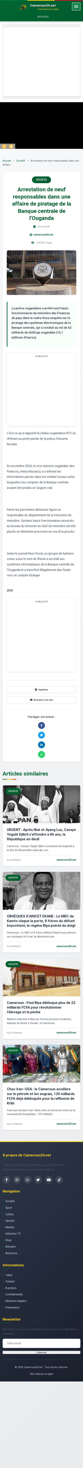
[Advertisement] (32, 61)
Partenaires (12, 1307)
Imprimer (41, 689)
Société (20, 160)
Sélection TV (13, 1233)
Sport (8, 1207)
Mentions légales (15, 1301)
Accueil (7, 160)
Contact (10, 1281)
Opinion (10, 1220)
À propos (10, 1288)
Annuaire (10, 1246)
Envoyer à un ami (41, 700)
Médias (10, 1227)
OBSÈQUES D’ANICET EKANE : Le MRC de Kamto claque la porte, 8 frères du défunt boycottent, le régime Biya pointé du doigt (41, 921)
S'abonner (41, 1352)
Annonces (11, 1253)
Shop (8, 1240)
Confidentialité (14, 1294)
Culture (9, 1214)
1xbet (8, 1275)
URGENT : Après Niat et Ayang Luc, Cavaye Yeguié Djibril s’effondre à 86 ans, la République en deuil (41, 834)
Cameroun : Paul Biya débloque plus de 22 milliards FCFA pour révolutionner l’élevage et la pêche (41, 1007)
